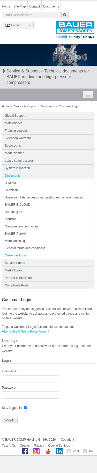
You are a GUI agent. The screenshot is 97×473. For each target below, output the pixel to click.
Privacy (39, 445)
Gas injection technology (22, 226)
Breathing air (14, 212)
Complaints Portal (17, 285)
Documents (51, 6)
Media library (14, 270)
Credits (25, 445)
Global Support (15, 115)
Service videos (15, 263)
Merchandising (15, 241)
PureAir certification (18, 278)
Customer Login (16, 255)
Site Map (20, 6)
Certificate (12, 190)
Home (6, 6)
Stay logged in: (12, 408)
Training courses (16, 130)
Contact (34, 6)
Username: (9, 371)
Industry (10, 219)
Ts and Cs (9, 445)
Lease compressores (19, 160)
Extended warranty (18, 138)
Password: (9, 387)
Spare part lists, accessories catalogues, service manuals (44, 197)
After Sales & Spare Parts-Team (24, 331)
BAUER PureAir (16, 233)
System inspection (17, 168)
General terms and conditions (25, 248)
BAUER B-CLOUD (18, 204)
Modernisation (14, 153)
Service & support (25, 106)
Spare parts (13, 145)
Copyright (67, 439)
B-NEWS (11, 183)
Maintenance (14, 123)
